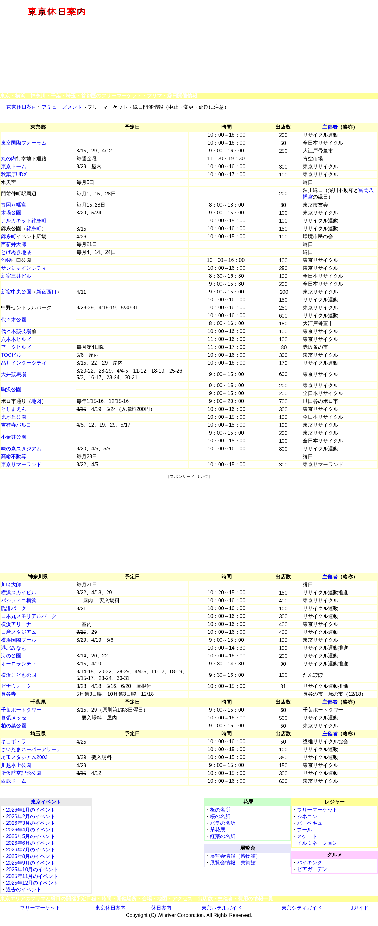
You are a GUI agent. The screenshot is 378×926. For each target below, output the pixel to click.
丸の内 (8, 158)
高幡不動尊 (13, 456)
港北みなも (13, 648)
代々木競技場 (16, 331)
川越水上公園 (16, 765)
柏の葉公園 (13, 725)
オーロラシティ (18, 663)
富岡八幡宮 (13, 204)
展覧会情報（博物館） (235, 856)
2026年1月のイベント (31, 809)
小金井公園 (13, 437)
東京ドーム (13, 166)
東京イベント (46, 802)
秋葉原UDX (14, 174)
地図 (36, 401)
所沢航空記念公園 (21, 773)
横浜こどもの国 (18, 675)
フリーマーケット (317, 809)
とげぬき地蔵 (16, 252)
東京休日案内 (21, 107)
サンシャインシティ (23, 268)
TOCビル (11, 355)
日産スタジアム (18, 632)
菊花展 (217, 829)
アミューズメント (62, 107)
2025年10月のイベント (32, 869)
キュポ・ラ (13, 741)
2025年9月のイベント (31, 863)
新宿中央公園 (16, 291)
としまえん (13, 409)
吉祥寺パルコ (16, 425)
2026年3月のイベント (31, 823)
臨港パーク (13, 608)
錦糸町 (33, 228)
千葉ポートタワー (21, 710)
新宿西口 (46, 291)
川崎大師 (11, 584)
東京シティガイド (302, 908)
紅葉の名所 (222, 836)
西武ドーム (13, 781)
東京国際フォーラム (23, 142)
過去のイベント (23, 889)
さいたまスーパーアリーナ (31, 749)
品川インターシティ (23, 363)
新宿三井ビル (16, 276)
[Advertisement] (245, 47)
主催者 (330, 127)
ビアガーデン (312, 869)
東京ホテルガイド (221, 908)
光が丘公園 (13, 417)
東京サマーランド (21, 464)
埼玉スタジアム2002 (24, 757)
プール (304, 829)
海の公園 (11, 655)
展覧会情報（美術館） (235, 862)
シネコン (307, 816)
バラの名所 (222, 823)
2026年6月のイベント (31, 843)
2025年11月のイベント (32, 876)
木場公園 (11, 212)
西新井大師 (13, 244)
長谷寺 (8, 694)
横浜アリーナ (16, 624)
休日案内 (161, 908)
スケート (307, 836)
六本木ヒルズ (16, 339)
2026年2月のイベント (31, 816)
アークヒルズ (16, 347)
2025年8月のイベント (31, 856)
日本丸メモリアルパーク (29, 616)
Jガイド (360, 908)
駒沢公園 (11, 389)
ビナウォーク (16, 686)
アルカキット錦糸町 (23, 220)
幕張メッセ (13, 717)
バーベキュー (312, 823)
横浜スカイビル (18, 592)
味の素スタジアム (21, 448)
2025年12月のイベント (32, 883)
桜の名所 (220, 816)
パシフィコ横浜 (18, 600)
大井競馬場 (13, 374)
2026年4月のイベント (31, 829)
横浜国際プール (18, 640)
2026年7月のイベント (31, 849)
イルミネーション (317, 843)
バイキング (309, 862)
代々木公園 (13, 319)
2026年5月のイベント (31, 836)
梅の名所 (220, 809)
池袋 (6, 260)
